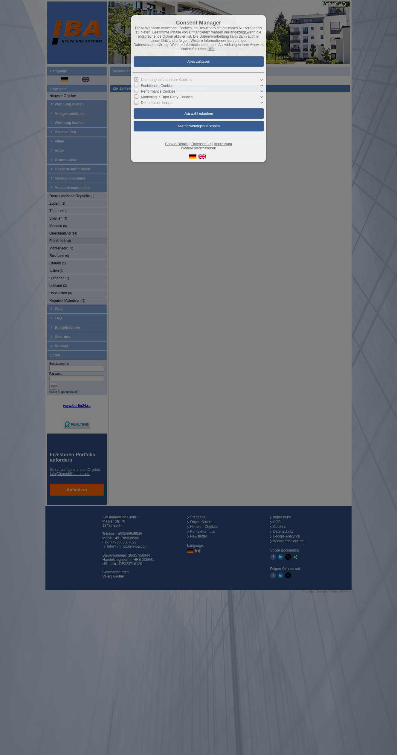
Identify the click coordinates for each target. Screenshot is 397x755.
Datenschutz (201, 144)
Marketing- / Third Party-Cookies (167, 97)
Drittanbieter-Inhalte (156, 103)
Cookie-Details (176, 144)
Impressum (223, 144)
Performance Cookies (158, 91)
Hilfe (211, 49)
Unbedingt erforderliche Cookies (166, 80)
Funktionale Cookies (157, 85)
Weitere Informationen (198, 148)
